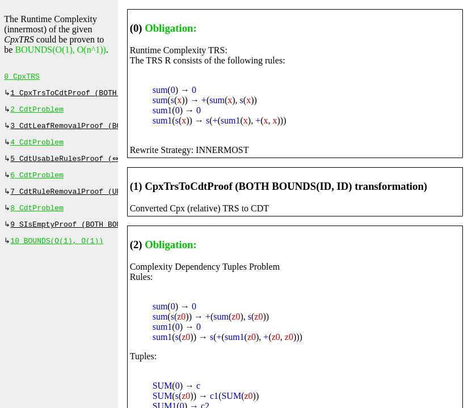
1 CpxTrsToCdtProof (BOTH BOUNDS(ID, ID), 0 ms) (112, 95)
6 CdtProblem (37, 183)
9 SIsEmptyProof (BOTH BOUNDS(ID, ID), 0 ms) (105, 236)
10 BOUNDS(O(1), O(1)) (56, 253)
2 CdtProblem (37, 113)
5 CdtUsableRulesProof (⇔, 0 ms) (81, 165)
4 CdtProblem (37, 148)
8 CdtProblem (37, 218)
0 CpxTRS (21, 78)
